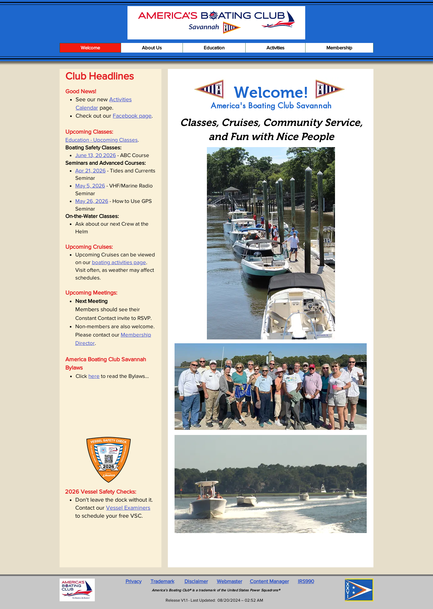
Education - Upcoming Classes (101, 140)
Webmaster (229, 581)
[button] (152, 48)
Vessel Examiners (128, 508)
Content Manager (269, 581)
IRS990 (306, 581)
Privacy (134, 581)
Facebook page (132, 116)
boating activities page (119, 262)
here (94, 376)
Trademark (162, 581)
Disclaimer (196, 581)
